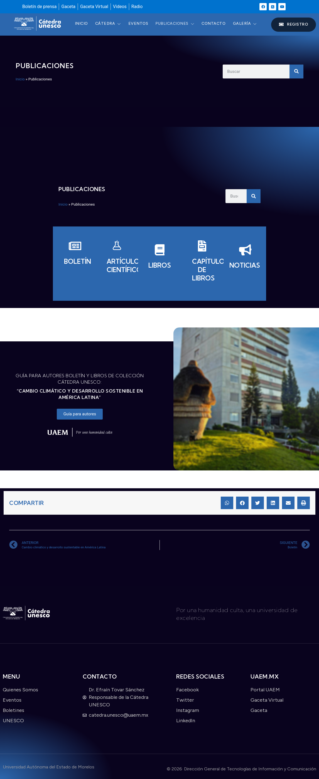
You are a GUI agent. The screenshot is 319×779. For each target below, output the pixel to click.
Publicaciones (178, 24)
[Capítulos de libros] (202, 263)
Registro (293, 24)
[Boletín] (74, 255)
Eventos (141, 24)
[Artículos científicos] (116, 259)
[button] (227, 503)
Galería (251, 24)
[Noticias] (245, 259)
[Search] (296, 71)
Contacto (218, 24)
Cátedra (110, 24)
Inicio (82, 24)
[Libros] (159, 259)
